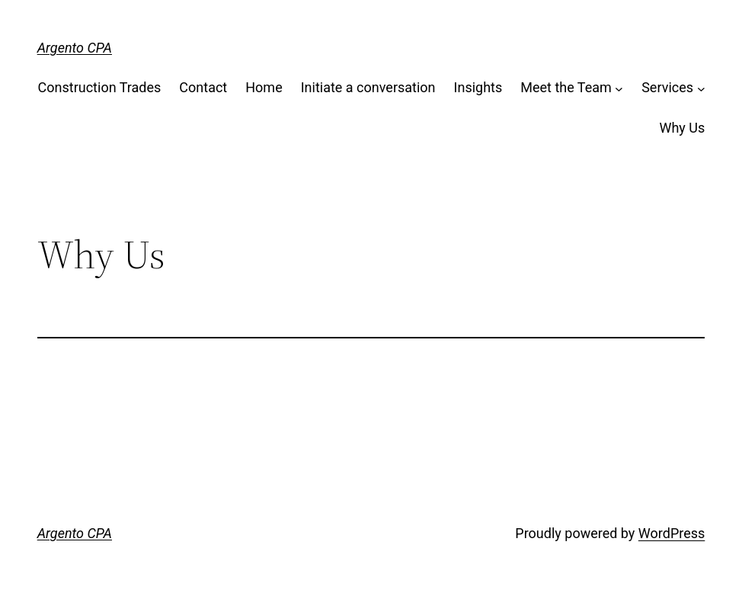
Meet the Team (566, 87)
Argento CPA (74, 48)
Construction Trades (100, 87)
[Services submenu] (701, 88)
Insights (478, 87)
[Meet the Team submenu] (619, 88)
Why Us (682, 128)
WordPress (671, 533)
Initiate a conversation (368, 87)
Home (263, 87)
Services (667, 87)
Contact (203, 87)
